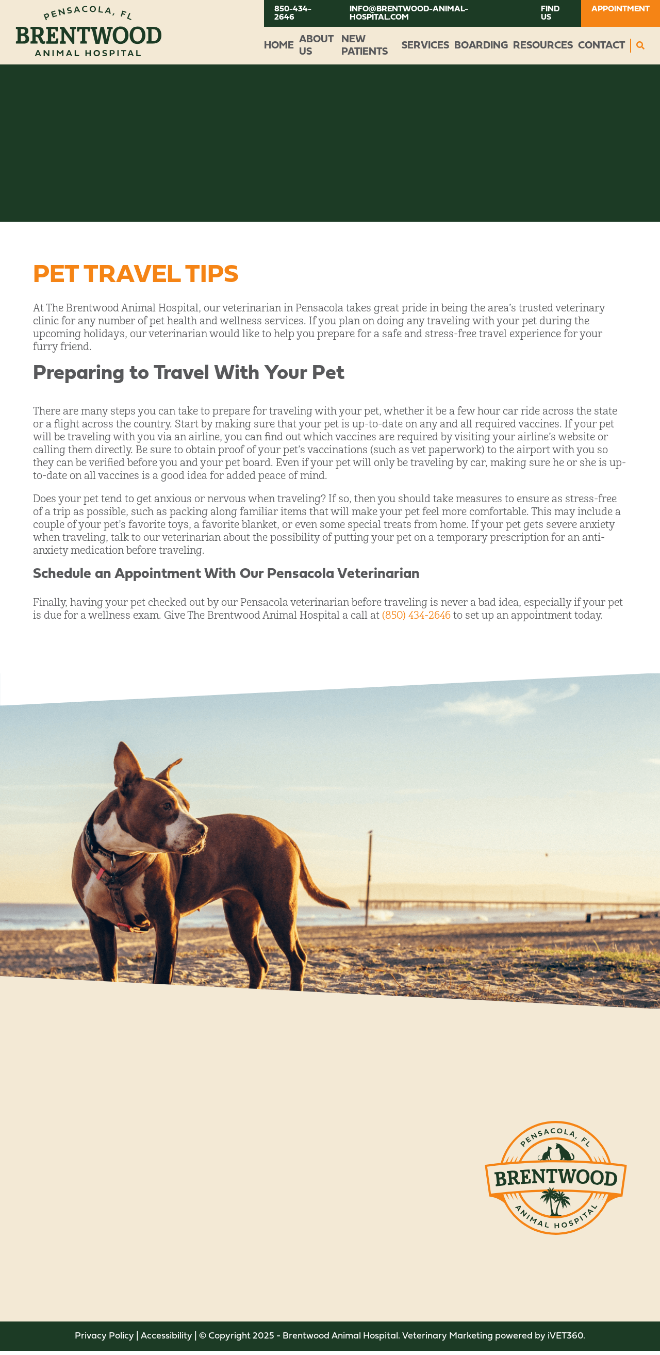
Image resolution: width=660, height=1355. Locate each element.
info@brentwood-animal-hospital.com (409, 13)
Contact (601, 46)
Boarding (481, 46)
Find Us (550, 13)
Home (279, 46)
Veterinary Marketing (447, 1336)
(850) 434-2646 (416, 615)
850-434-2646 (292, 13)
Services (425, 46)
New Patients (364, 46)
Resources (543, 46)
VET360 (565, 1336)
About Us (316, 46)
